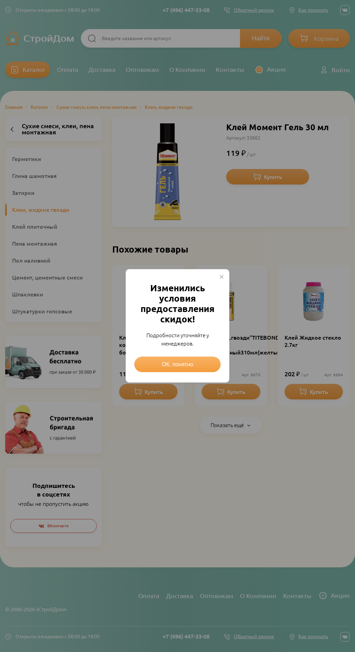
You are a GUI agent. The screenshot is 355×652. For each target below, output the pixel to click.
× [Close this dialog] (222, 277)
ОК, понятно (177, 364)
